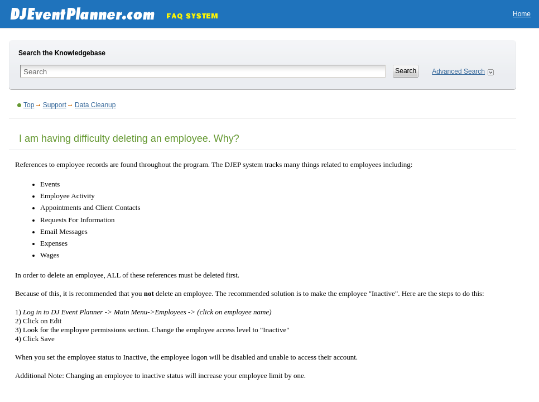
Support (54, 105)
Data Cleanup (95, 105)
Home (522, 14)
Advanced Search (458, 71)
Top (28, 105)
